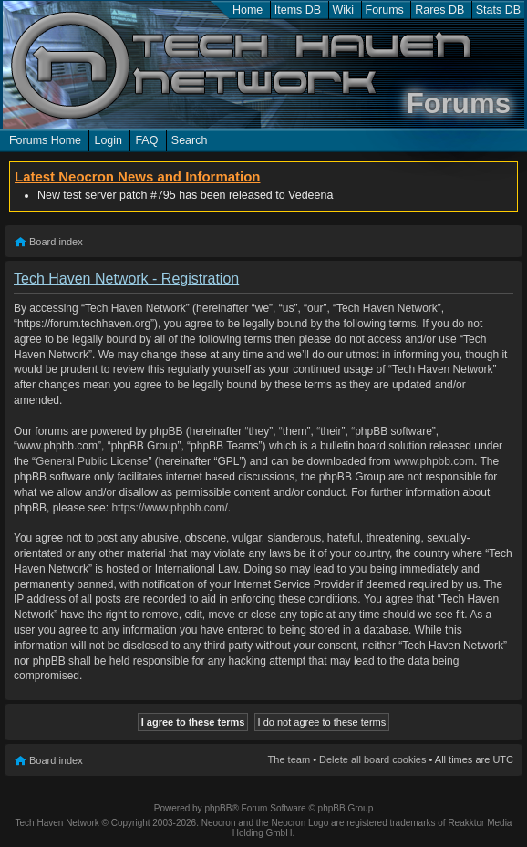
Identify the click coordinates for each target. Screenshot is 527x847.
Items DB (297, 10)
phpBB (218, 808)
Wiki (344, 10)
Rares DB (439, 10)
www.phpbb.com (434, 461)
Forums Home (45, 140)
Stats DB (498, 10)
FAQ (146, 140)
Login (108, 140)
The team (289, 759)
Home (247, 10)
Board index (56, 241)
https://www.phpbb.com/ (169, 507)
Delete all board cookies (372, 759)
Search (189, 140)
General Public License (92, 461)
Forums (385, 10)
